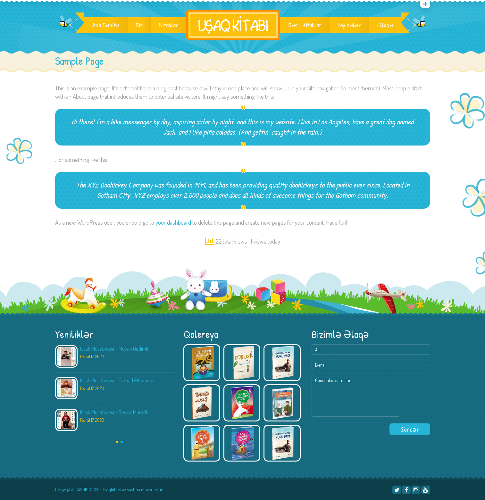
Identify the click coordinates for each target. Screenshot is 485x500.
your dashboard (173, 222)
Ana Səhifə (106, 25)
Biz (139, 25)
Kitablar (168, 25)
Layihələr (349, 25)
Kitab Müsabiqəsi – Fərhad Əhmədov (117, 380)
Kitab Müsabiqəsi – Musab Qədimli (114, 348)
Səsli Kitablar (305, 25)
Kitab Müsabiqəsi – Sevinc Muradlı (114, 412)
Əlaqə (385, 25)
